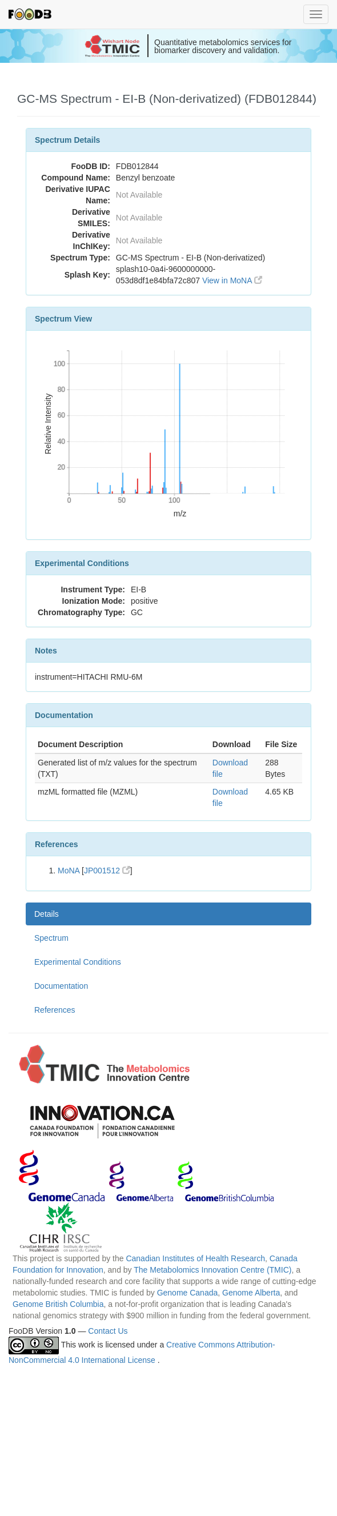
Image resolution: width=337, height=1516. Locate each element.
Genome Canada (187, 1292)
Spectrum (51, 938)
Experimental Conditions (77, 961)
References (54, 1009)
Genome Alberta (251, 1292)
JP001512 (107, 870)
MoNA (68, 870)
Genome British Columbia (58, 1304)
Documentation (61, 985)
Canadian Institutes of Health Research (195, 1258)
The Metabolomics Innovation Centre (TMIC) (212, 1269)
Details (46, 914)
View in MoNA (232, 280)
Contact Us (107, 1330)
